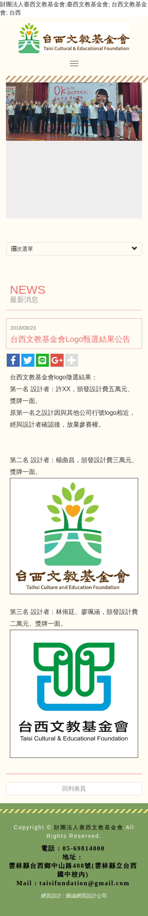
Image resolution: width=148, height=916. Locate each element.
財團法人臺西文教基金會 (74, 38)
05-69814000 (84, 848)
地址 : (72, 857)
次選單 (74, 249)
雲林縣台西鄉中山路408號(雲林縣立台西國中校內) (73, 870)
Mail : (27, 883)
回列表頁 (74, 788)
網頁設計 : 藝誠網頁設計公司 (74, 896)
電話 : (50, 848)
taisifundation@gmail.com (84, 883)
